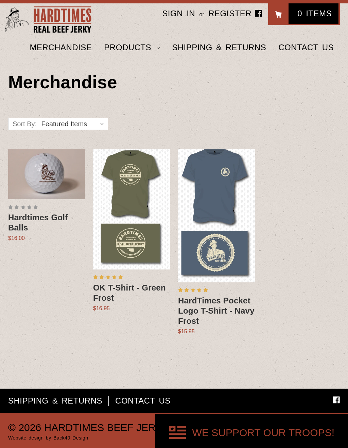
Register (229, 13)
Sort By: (25, 124)
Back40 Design (70, 438)
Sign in (178, 13)
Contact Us (306, 47)
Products (132, 47)
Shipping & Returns (219, 47)
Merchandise (61, 47)
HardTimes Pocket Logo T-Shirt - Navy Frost (216, 310)
